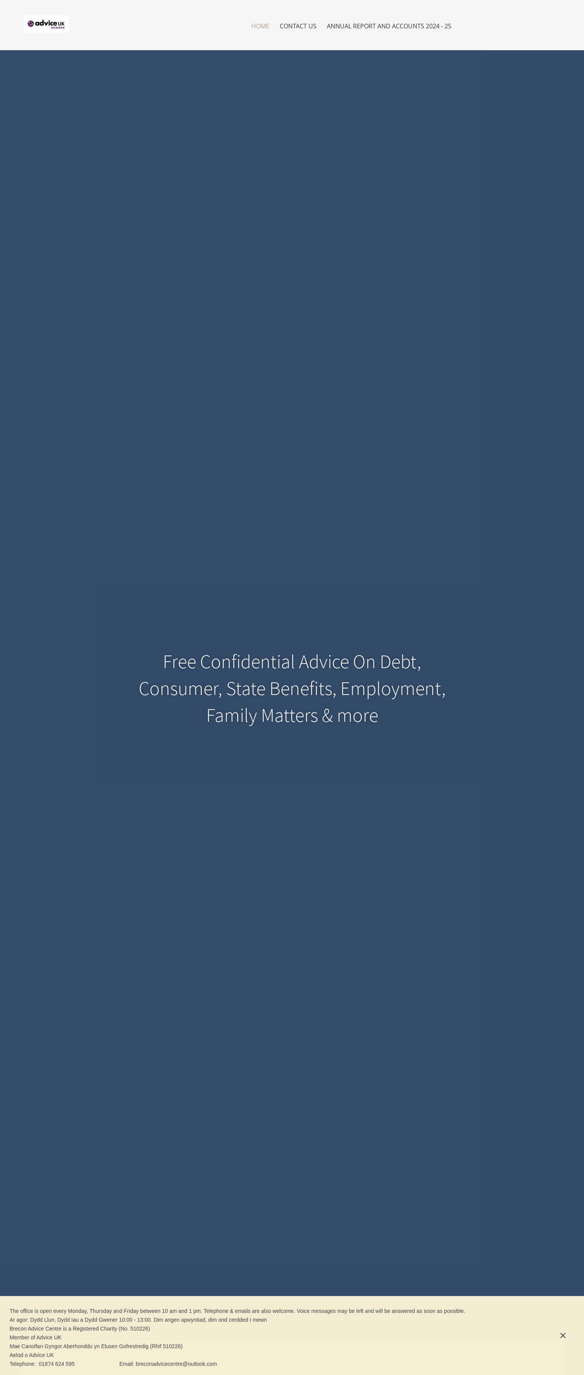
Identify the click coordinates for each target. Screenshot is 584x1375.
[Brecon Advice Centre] (46, 24)
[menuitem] (261, 26)
